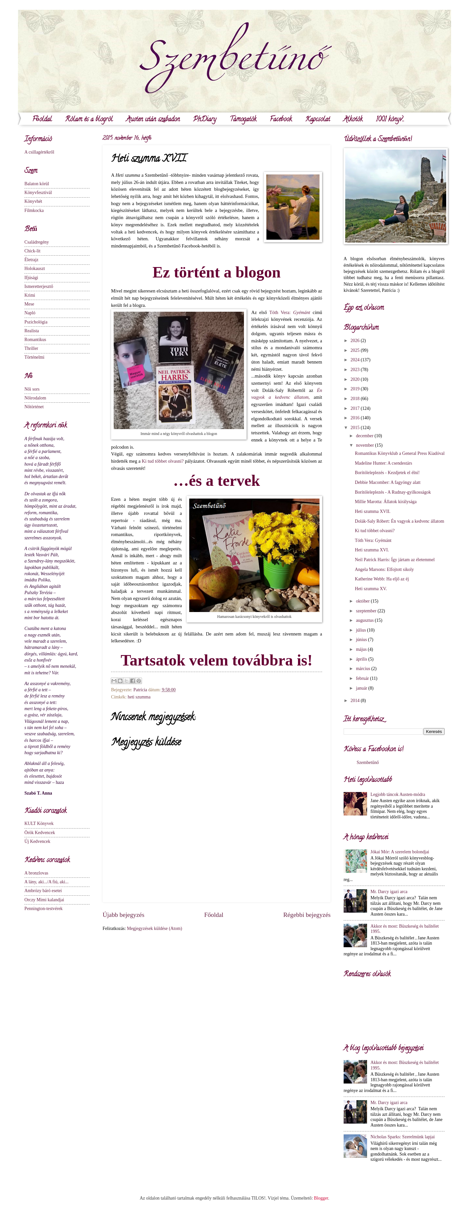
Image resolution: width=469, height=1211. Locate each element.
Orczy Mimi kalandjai (44, 899)
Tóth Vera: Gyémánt (373, 540)
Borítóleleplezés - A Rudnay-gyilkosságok (393, 492)
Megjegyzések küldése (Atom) (154, 928)
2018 (355, 398)
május (362, 649)
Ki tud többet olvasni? (163, 461)
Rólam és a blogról (89, 120)
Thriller (31, 348)
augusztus (365, 620)
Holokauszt (34, 268)
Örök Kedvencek (39, 832)
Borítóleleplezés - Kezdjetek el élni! (387, 472)
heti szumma (139, 697)
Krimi (29, 295)
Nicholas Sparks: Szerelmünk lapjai (403, 1136)
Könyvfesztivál (38, 192)
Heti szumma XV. (371, 588)
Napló (30, 312)
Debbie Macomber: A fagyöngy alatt (387, 482)
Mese (29, 304)
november (365, 445)
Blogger (321, 1198)
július (361, 630)
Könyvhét (33, 201)
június (362, 639)
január (362, 688)
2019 (355, 388)
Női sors (31, 389)
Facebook (281, 120)
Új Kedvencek (37, 841)
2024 (355, 359)
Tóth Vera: (289, 312)
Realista (31, 330)
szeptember (366, 610)
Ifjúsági (31, 277)
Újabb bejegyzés (123, 914)
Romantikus (35, 339)
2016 (355, 417)
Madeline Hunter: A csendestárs (383, 463)
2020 (355, 379)
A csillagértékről (39, 152)
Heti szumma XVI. (372, 549)
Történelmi (34, 357)
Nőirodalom (35, 398)
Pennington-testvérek (43, 908)
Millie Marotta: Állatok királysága (386, 501)
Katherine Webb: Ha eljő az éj (382, 578)
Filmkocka (34, 210)
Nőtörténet (34, 406)
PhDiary (204, 120)
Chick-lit (32, 250)
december (365, 435)
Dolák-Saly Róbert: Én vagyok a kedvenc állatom (399, 521)
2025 (355, 350)
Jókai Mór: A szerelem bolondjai (400, 851)
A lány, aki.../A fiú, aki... (46, 881)
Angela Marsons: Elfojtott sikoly (384, 569)
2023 (355, 369)
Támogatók (243, 120)
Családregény (36, 242)
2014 (355, 700)
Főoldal (42, 120)
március (363, 668)
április (362, 659)
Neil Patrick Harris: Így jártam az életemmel (394, 559)
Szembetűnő (368, 762)
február (363, 678)
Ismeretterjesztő (38, 286)
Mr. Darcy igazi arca (389, 891)
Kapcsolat (317, 120)
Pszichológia (36, 322)
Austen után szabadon (153, 120)
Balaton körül (36, 183)
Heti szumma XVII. (372, 511)
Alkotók (352, 120)
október (363, 601)
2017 (355, 408)
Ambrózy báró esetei (43, 890)
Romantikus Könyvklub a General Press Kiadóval (400, 453)
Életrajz (31, 259)
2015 (355, 427)
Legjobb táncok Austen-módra (398, 794)
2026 (355, 340)
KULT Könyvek (38, 823)
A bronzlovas (36, 873)
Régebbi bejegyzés (307, 914)
